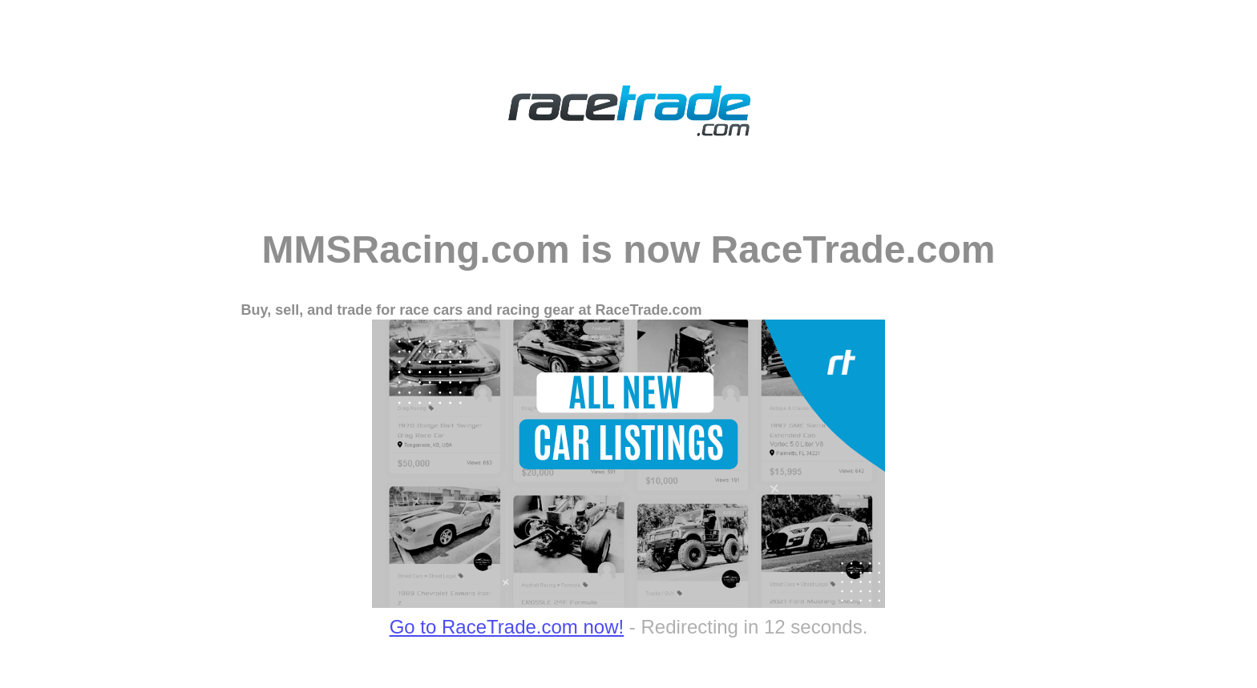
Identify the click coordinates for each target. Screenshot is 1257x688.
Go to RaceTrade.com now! (507, 627)
